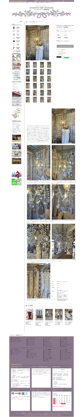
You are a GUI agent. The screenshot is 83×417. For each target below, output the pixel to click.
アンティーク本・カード (65, 357)
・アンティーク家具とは (16, 126)
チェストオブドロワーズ (16, 351)
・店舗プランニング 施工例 (16, 131)
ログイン (53, 0)
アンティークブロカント (64, 349)
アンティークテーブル (31, 338)
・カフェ (13, 85)
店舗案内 (36, 0)
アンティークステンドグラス (33, 356)
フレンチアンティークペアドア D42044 (39, 323)
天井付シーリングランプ (65, 341)
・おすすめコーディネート (16, 122)
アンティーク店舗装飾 (47, 349)
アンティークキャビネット (15, 338)
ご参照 (17, 384)
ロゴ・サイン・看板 (47, 357)
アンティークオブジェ (48, 353)
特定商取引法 (23, 413)
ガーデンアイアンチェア (48, 345)
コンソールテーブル (31, 341)
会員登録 (46, 413)
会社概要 (29, 413)
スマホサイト (70, 0)
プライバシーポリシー (37, 413)
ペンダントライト (64, 340)
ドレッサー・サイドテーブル (17, 352)
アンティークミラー (15, 354)
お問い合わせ (41, 0)
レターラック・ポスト (48, 356)
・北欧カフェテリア (15, 89)
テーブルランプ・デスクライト (66, 345)
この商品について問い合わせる (65, 46)
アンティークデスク (31, 344)
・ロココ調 (13, 83)
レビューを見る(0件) (61, 49)
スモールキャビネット (16, 341)
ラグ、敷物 (46, 359)
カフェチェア (46, 340)
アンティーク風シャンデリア (66, 344)
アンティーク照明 (32, 21)
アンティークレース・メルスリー (67, 355)
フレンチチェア (47, 339)
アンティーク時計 (47, 352)
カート (65, 0)
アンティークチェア (46, 338)
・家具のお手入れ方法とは (16, 130)
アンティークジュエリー (65, 354)
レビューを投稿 (60, 51)
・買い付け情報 (14, 132)
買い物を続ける (60, 54)
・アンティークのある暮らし (16, 125)
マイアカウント (59, 0)
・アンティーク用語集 (15, 127)
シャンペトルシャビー (33, 22)
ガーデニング (46, 360)
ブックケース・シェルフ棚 (16, 340)
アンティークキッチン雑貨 (65, 352)
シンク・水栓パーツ (47, 354)
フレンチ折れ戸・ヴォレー (32, 354)
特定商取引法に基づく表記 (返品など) (63, 41)
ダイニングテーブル (31, 339)
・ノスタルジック (14, 88)
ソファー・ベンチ (47, 344)
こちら (17, 373)
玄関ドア (29, 351)
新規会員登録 (48, 0)
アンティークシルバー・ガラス (66, 353)
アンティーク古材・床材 (48, 358)
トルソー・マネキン (47, 355)
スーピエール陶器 (64, 351)
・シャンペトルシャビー (16, 84)
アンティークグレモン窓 (32, 353)
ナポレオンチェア (47, 341)
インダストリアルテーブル (32, 345)
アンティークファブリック (65, 356)
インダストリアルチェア (48, 346)
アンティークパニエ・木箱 (65, 358)
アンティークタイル (47, 351)
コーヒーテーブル (31, 340)
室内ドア (29, 352)
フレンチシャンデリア (40, 21)
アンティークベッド (15, 353)
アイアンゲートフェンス (32, 355)
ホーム (17, 413)
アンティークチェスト (15, 349)
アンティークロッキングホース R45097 (49, 323)
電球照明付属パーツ (64, 346)
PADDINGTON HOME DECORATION (18, 0)
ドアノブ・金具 (30, 357)
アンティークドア (30, 349)
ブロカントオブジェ (64, 359)
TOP (26, 21)
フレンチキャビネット (16, 339)
